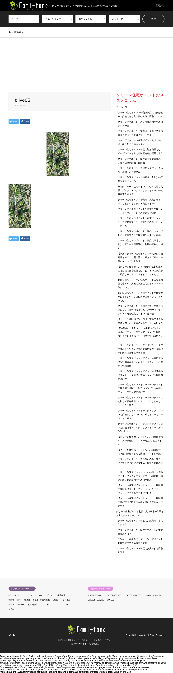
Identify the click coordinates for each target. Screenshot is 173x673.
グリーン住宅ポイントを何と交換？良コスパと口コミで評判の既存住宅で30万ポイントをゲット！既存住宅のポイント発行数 (140, 310)
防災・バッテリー (16, 604)
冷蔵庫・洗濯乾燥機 (41, 600)
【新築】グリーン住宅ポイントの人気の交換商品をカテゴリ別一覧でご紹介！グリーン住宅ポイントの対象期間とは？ (140, 257)
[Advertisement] (87, 68)
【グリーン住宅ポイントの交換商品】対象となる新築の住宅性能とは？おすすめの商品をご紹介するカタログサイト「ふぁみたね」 (140, 270)
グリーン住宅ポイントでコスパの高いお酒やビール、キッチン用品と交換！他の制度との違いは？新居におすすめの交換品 (140, 476)
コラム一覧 (121, 107)
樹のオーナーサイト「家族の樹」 (85, 644)
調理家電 (61, 595)
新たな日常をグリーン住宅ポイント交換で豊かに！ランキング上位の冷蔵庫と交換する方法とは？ (140, 297)
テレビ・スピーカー (46, 595)
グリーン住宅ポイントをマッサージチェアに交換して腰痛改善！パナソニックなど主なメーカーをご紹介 (140, 401)
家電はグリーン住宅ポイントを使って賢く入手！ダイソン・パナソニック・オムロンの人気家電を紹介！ (140, 190)
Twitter (10, 635)
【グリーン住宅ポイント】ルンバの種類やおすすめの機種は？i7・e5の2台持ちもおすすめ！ (140, 440)
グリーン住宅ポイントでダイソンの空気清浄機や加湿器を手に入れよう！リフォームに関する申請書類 (140, 362)
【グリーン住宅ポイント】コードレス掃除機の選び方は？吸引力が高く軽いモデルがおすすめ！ (140, 502)
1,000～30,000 (94, 595)
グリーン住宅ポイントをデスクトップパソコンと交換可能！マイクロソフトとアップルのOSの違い (140, 427)
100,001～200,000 (153, 595)
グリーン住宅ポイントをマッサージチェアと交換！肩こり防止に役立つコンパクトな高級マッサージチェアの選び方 (140, 388)
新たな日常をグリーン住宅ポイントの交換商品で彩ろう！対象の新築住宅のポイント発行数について (140, 283)
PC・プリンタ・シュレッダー (21, 595)
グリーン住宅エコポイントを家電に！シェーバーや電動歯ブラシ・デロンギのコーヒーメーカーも (140, 222)
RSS (14, 635)
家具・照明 (32, 604)
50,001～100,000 (133, 595)
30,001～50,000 (114, 595)
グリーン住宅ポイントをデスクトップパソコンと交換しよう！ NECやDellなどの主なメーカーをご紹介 (140, 414)
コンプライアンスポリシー (79, 640)
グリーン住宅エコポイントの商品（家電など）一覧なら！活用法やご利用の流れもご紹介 (140, 244)
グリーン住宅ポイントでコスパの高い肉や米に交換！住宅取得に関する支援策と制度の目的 (140, 463)
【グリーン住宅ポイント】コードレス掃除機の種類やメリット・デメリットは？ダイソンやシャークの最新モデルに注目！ (140, 489)
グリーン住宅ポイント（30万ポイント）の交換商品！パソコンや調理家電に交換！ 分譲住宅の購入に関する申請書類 (141, 349)
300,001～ (111, 600)
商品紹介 (18, 32)
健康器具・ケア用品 (61, 600)
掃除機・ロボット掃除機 (19, 600)
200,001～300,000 (96, 600)
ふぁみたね (141, 635)
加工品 (11, 609)
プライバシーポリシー (103, 640)
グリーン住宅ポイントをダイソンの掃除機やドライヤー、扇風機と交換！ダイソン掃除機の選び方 (140, 375)
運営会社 (159, 5)
